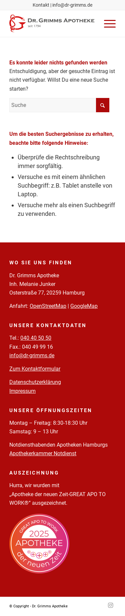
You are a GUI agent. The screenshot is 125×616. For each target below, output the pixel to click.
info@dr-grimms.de (72, 5)
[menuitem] (106, 23)
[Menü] (106, 23)
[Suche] (59, 105)
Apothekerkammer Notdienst (42, 453)
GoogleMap (84, 306)
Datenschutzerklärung (35, 382)
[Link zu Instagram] (111, 605)
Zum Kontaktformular (34, 369)
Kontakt (41, 5)
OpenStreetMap (48, 306)
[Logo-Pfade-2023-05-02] (51, 23)
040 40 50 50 (35, 338)
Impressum (22, 391)
